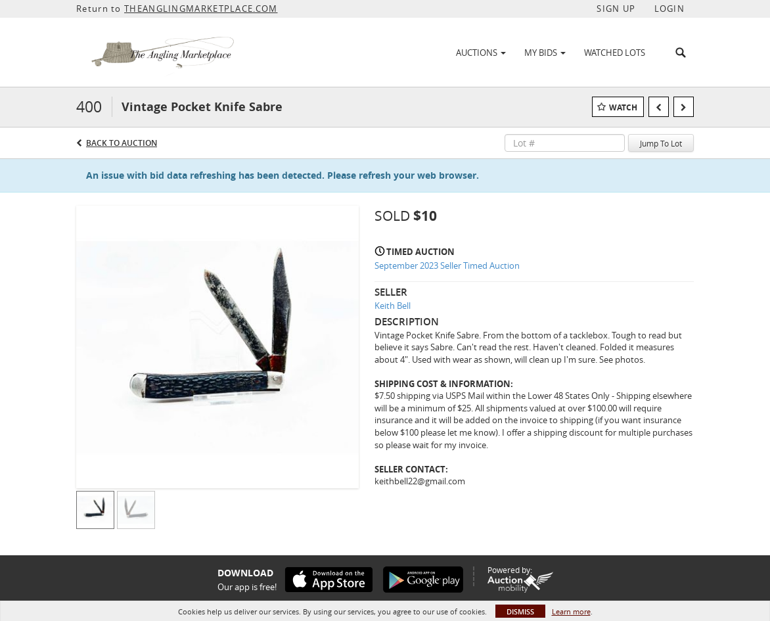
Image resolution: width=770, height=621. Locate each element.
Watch (623, 107)
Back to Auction (121, 143)
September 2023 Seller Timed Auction (447, 265)
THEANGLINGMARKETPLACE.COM (201, 8)
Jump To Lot (661, 143)
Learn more (571, 611)
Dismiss (520, 611)
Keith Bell (392, 305)
